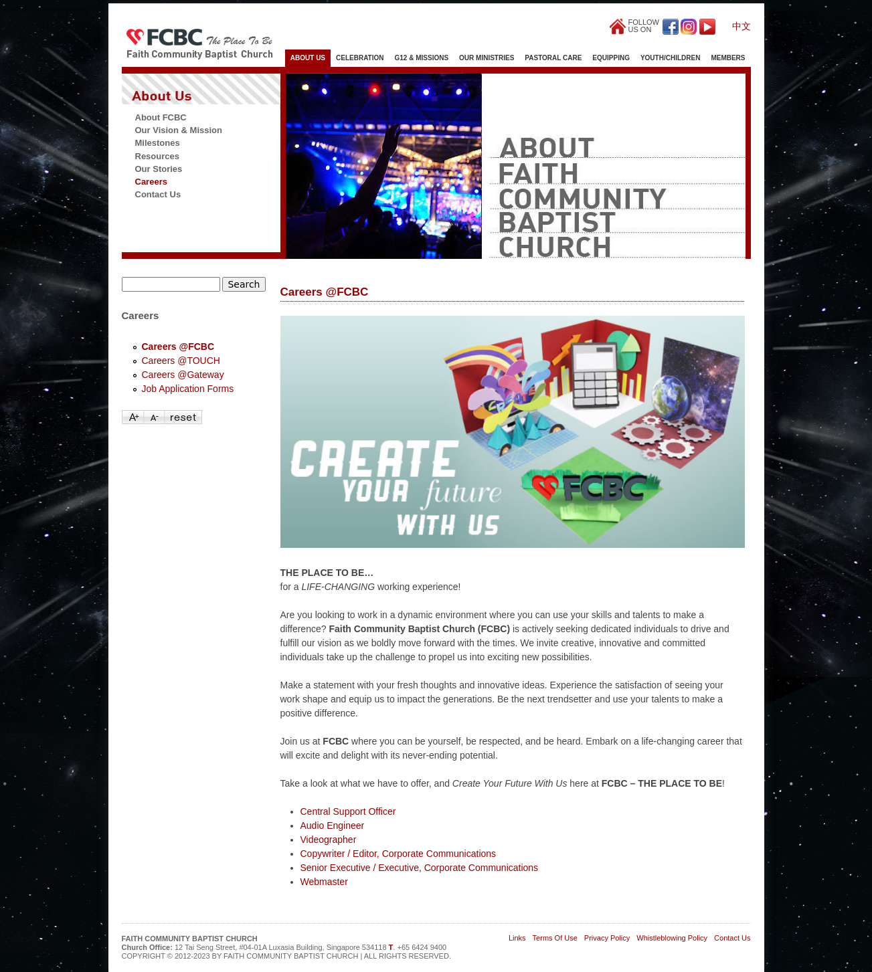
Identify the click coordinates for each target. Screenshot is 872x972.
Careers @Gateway (183, 374)
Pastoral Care (553, 58)
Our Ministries (486, 58)
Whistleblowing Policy (671, 938)
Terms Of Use (555, 938)
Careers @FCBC (178, 346)
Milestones (157, 143)
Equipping (611, 58)
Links (517, 938)
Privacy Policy (607, 938)
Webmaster (324, 881)
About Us (307, 58)
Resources (157, 156)
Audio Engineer (332, 825)
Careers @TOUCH (181, 360)
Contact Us (158, 194)
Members (728, 58)
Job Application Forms (188, 388)
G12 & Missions (422, 58)
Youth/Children (670, 58)
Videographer (328, 839)
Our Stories (159, 169)
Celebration (359, 58)
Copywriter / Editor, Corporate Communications (398, 853)
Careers (151, 182)
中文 (741, 26)
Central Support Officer (348, 811)
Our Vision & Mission (179, 130)
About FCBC (161, 117)
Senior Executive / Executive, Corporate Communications (419, 867)
